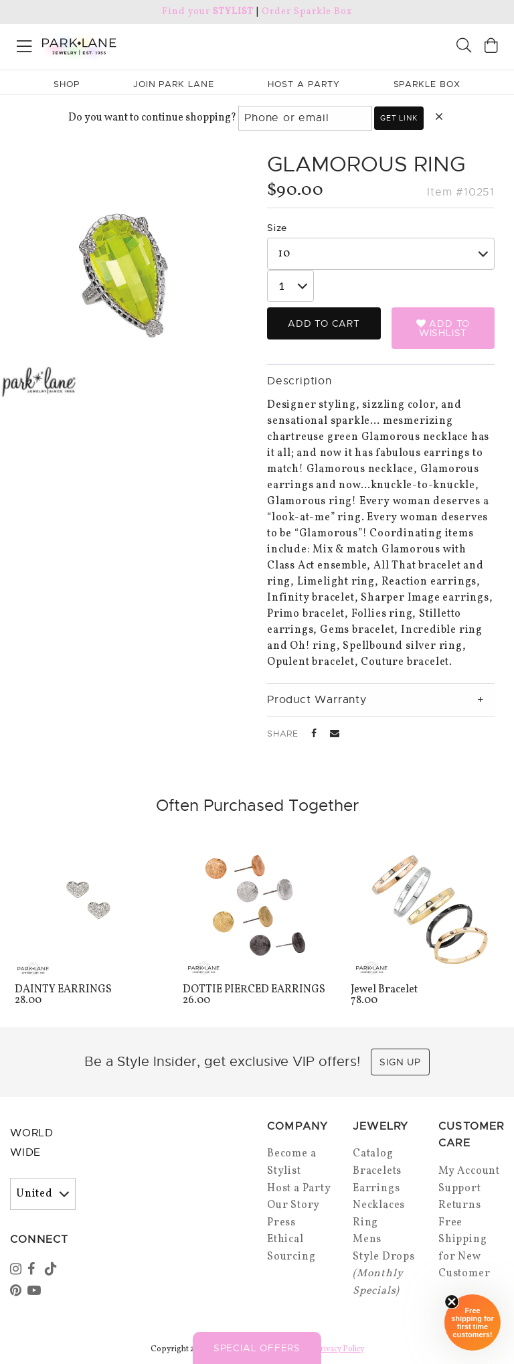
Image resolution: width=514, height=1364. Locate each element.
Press (281, 1222)
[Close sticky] (451, 1301)
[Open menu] (24, 44)
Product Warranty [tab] (317, 699)
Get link (398, 118)
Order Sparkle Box (307, 11)
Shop (67, 84)
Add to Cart (324, 323)
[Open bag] (491, 47)
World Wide (32, 1142)
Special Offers (257, 1348)
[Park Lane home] (128, 45)
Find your (208, 11)
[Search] (463, 47)
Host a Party (299, 1188)
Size (277, 227)
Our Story (293, 1205)
